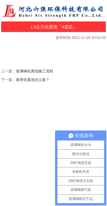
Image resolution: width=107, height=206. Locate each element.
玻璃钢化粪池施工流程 (34, 71)
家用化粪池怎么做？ (32, 80)
